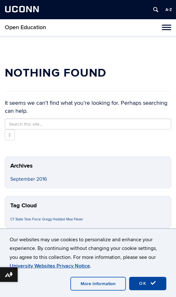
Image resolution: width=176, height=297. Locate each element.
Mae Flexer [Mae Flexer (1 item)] (74, 219)
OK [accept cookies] (147, 283)
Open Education (25, 27)
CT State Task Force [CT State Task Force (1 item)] (25, 219)
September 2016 (28, 179)
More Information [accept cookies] (98, 283)
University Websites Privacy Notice (50, 266)
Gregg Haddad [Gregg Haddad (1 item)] (53, 219)
